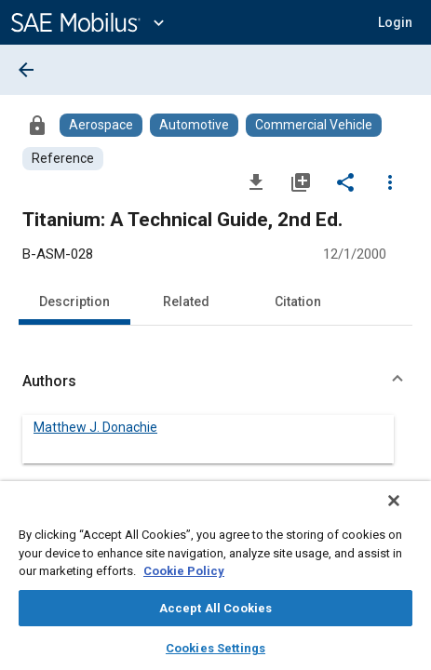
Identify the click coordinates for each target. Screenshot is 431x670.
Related (186, 301)
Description (74, 301)
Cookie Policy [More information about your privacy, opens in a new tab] (183, 571)
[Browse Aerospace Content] (101, 125)
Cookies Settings (215, 648)
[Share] (345, 181)
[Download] (256, 181)
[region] (215, 581)
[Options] (390, 181)
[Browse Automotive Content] (194, 125)
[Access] (37, 124)
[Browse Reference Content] (62, 158)
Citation (298, 301)
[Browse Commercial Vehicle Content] (314, 125)
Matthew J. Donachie (95, 427)
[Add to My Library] (300, 181)
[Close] (406, 512)
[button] (395, 22)
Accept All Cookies (215, 608)
